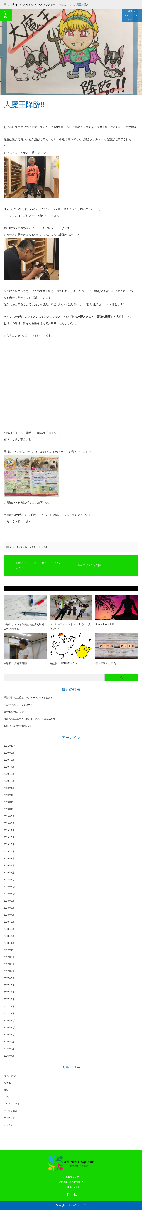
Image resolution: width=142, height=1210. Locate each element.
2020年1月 (9, 788)
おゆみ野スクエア (77, 1205)
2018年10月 (10, 893)
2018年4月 (9, 936)
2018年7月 (9, 915)
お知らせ (132, 11)
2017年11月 (10, 950)
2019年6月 (9, 837)
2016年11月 (10, 1027)
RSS (74, 1194)
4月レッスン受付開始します (18, 725)
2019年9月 (9, 816)
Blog (14, 4)
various (7, 1083)
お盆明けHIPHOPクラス (64, 663)
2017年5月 (9, 985)
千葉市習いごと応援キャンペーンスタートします (28, 697)
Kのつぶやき (10, 1075)
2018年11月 (10, 886)
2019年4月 (9, 851)
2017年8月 (9, 964)
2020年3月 (9, 774)
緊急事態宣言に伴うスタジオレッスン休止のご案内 (29, 718)
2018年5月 (9, 929)
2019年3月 (9, 858)
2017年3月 (9, 999)
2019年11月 (10, 802)
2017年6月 (9, 978)
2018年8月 (9, 908)
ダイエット (9, 1118)
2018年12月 (10, 879)
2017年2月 (9, 1006)
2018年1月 (9, 943)
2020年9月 (9, 753)
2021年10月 (10, 746)
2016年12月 (10, 1020)
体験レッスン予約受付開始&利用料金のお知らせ (24, 626)
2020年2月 (9, 781)
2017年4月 (9, 992)
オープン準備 (10, 1111)
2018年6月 (9, 922)
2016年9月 (9, 1041)
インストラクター (131, 15)
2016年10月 (10, 1034)
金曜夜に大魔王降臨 (15, 663)
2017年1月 (9, 1013)
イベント (8, 1097)
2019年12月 (10, 795)
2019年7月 (9, 830)
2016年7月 (9, 1055)
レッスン (132, 20)
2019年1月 (9, 872)
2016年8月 (9, 1048)
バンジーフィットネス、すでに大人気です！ (70, 626)
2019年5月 (9, 844)
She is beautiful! (104, 624)
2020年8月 (9, 760)
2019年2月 (9, 865)
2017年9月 (9, 957)
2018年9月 (9, 900)
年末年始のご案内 (105, 663)
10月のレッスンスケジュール (18, 704)
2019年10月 (10, 809)
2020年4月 (9, 767)
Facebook (67, 1194)
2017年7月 (9, 971)
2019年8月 (9, 823)
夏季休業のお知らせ (14, 711)
